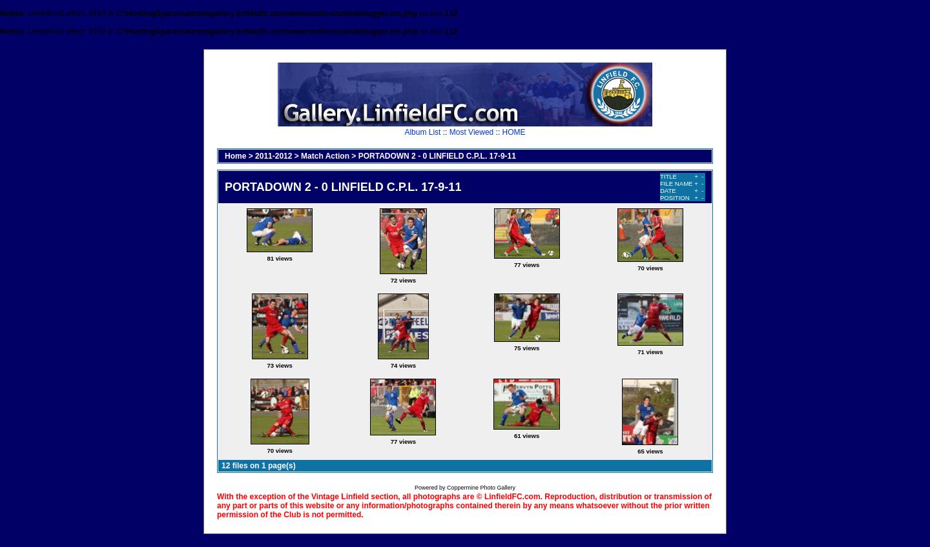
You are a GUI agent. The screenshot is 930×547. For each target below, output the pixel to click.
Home (235, 156)
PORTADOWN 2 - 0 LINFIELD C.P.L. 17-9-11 (437, 156)
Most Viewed (471, 132)
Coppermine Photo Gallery (481, 487)
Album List (422, 132)
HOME (514, 132)
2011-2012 (273, 156)
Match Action (325, 156)
